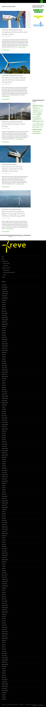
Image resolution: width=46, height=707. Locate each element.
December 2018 (5, 448)
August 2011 (4, 640)
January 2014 (4, 577)
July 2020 (3, 406)
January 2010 (4, 681)
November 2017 (5, 476)
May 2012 (4, 620)
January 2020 (4, 420)
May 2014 (4, 568)
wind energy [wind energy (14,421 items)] (37, 129)
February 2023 (4, 339)
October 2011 (4, 635)
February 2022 (4, 365)
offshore (10, 164)
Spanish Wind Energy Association (12, 704)
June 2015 (4, 540)
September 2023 (5, 324)
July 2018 (3, 459)
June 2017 (4, 487)
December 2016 (5, 500)
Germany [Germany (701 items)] (33, 118)
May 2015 (4, 542)
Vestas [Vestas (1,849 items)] (37, 127)
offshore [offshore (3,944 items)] (34, 121)
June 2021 (4, 383)
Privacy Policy (40, 704)
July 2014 (3, 563)
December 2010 (5, 657)
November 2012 (5, 607)
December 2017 (5, 474)
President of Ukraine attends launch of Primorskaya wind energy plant (14, 79)
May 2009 (4, 699)
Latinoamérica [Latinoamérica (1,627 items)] (35, 120)
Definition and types (6, 270)
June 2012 (4, 618)
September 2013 (5, 585)
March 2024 (4, 311)
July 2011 (3, 642)
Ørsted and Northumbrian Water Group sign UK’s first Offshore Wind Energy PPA (13, 213)
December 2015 (5, 526)
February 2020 (4, 417)
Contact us (3, 276)
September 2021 (5, 376)
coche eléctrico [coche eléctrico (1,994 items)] (35, 108)
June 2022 (4, 356)
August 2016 (4, 509)
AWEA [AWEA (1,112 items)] (33, 106)
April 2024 (4, 308)
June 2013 (4, 592)
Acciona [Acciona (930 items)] (34, 103)
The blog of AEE (21, 704)
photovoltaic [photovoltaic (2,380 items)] (40, 121)
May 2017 (4, 489)
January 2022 (4, 367)
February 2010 (4, 679)
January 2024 (4, 315)
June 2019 (4, 435)
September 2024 (5, 297)
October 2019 (4, 426)
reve (9, 36)
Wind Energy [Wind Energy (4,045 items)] (36, 131)
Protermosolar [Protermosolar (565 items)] (34, 123)
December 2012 (5, 605)
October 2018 (4, 452)
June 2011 (4, 644)
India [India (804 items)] (40, 118)
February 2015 (4, 548)
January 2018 (4, 472)
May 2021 (4, 385)
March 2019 (4, 441)
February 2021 (4, 391)
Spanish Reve (4, 704)
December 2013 (5, 579)
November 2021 (5, 372)
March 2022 (4, 363)
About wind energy (5, 261)
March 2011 (4, 651)
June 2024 (4, 304)
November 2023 (5, 319)
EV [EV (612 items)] (36, 114)
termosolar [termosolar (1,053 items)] (42, 125)
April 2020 (4, 413)
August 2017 (4, 483)
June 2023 (4, 330)
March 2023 (4, 337)
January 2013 (4, 603)
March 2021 (4, 389)
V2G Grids (4, 274)
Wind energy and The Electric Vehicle (9, 272)
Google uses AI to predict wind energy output (14, 33)
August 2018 (4, 457)
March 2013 (4, 598)
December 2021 (5, 369)
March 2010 (4, 677)
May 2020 (4, 411)
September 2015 (5, 533)
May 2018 (4, 463)
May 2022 (4, 359)
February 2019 (4, 444)
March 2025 (4, 284)
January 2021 (4, 393)
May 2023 (4, 332)
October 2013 (4, 583)
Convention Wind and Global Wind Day (31, 704)
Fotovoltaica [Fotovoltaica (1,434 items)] (35, 117)
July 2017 (3, 485)
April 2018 (4, 465)
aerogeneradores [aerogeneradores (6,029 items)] (37, 105)
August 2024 (4, 300)
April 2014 (4, 570)
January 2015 (4, 550)
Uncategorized (11, 29)
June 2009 (4, 696)
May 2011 (4, 646)
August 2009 (4, 692)
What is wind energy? (6, 263)
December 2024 (5, 291)
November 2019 (5, 424)
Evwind (3, 29)
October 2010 (4, 662)
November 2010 (5, 659)
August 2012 (4, 614)
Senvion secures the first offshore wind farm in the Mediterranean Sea (12, 168)
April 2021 (4, 387)
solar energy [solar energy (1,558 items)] (40, 124)
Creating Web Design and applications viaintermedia (38, 705)
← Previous (10, 236)
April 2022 (4, 361)
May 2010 (4, 673)
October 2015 (4, 531)
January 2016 (4, 524)
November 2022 (5, 345)
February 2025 (4, 287)
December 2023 (5, 317)
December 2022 (5, 343)
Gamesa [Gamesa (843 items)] (39, 117)
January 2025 (4, 289)
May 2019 (4, 437)
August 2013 (4, 587)
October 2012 (4, 609)
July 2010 (3, 668)
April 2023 (4, 335)
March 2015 (4, 546)
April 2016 (4, 518)
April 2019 (4, 439)
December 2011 (5, 631)
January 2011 (4, 655)
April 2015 (4, 544)
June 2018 (4, 461)
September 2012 (5, 611)
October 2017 (4, 478)
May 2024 (4, 306)
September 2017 (5, 481)
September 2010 (5, 664)
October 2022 (4, 348)
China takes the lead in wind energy (13, 125)
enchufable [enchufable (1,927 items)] (35, 110)
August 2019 (4, 430)
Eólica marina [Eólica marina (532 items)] (34, 116)
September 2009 (5, 690)
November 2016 (5, 502)
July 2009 (3, 694)
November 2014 (5, 555)
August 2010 (4, 666)
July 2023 (3, 328)
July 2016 (3, 511)
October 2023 (4, 321)
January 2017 (4, 498)
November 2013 (5, 581)
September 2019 (5, 428)
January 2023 (4, 341)
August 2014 (4, 561)
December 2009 (5, 683)
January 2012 (4, 629)
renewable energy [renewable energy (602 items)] (41, 123)
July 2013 (3, 590)
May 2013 (4, 594)
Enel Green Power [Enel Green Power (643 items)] (40, 110)
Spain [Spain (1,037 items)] (39, 125)
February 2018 (4, 470)
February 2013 (4, 601)
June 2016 (4, 513)
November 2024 (5, 293)
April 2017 (4, 492)
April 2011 (4, 649)
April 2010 (4, 675)
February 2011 (4, 653)
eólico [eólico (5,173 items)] (38, 116)
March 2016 (4, 520)
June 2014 (4, 566)
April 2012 (4, 622)
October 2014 (4, 557)
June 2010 (4, 670)
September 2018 (5, 454)
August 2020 (4, 404)
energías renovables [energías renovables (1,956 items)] (37, 112)
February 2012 (4, 627)
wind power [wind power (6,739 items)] (36, 133)
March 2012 (4, 625)
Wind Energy (16, 29)
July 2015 (3, 537)
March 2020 (4, 415)
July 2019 (3, 433)
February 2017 (4, 496)
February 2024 (4, 313)
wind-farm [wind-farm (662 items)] (41, 127)
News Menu (6, 29)
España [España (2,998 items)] (34, 114)
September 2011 (5, 638)
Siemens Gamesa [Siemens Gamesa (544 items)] (34, 124)
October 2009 (4, 688)
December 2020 (5, 396)
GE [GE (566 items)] (41, 117)
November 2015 (5, 529)
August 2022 (4, 352)
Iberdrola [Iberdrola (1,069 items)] (37, 118)
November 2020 (5, 398)
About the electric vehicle (6, 267)
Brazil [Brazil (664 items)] (38, 106)
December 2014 (5, 553)
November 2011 (5, 633)
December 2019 (5, 422)
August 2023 (4, 326)
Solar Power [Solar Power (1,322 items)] (34, 125)
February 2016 (4, 522)
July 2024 (3, 302)
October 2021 (4, 374)
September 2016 (5, 507)
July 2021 (3, 380)
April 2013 (4, 596)
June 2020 (4, 409)
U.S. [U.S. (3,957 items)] (33, 127)
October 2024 (4, 295)
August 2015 (4, 535)
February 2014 (4, 574)
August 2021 (4, 378)
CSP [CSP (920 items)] (41, 109)
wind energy (20, 29)
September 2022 (5, 350)
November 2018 (5, 450)
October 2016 (4, 505)
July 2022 (3, 354)
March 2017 (4, 494)
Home (3, 256)
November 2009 (5, 686)
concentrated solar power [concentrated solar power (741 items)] (36, 109)
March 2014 (4, 572)
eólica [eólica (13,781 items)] (39, 114)
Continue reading (22, 46)
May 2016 (4, 516)
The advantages (5, 265)
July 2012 (3, 616)
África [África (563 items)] (41, 133)
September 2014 (5, 559)
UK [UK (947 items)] (35, 127)
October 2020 (4, 400)
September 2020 (5, 402)
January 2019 (4, 446)
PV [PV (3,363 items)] (37, 123)
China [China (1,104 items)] (42, 106)
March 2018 (4, 468)
